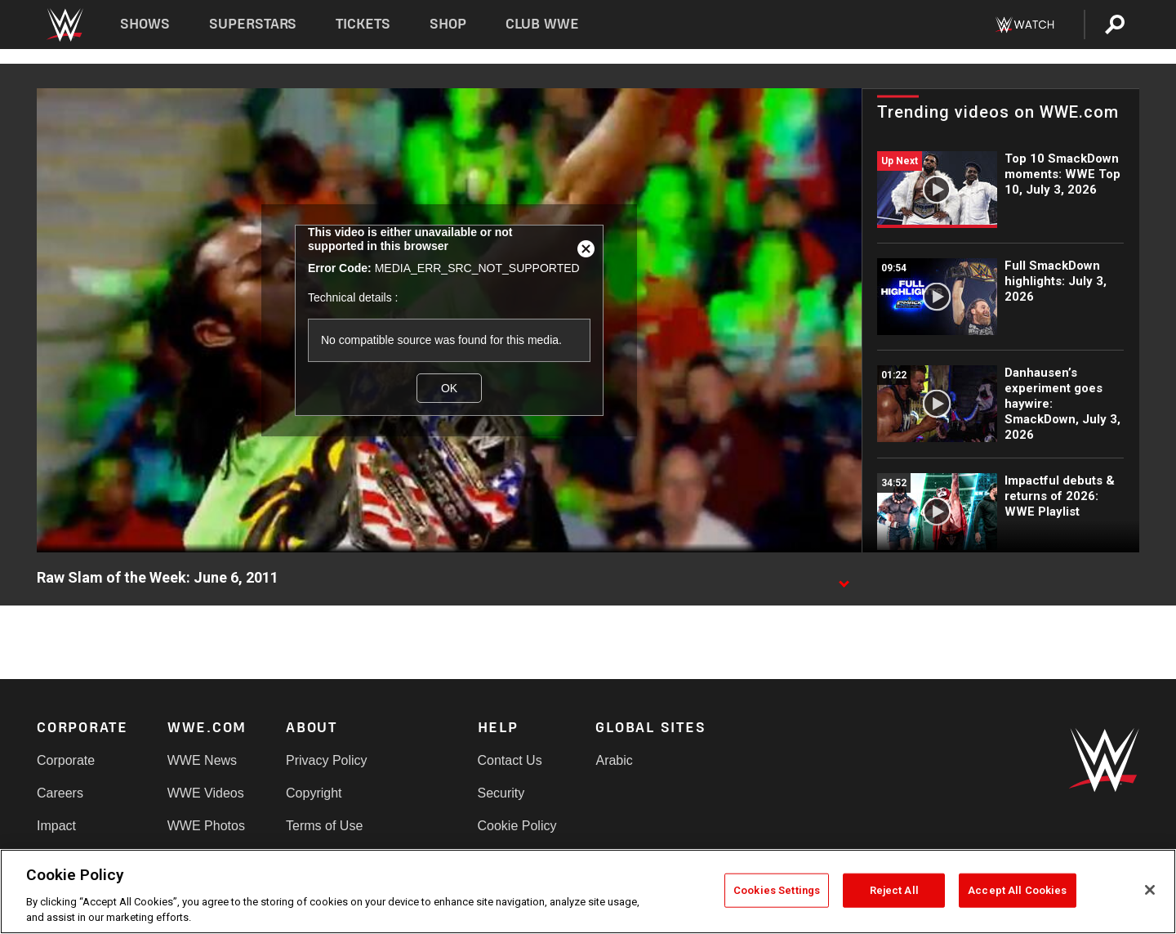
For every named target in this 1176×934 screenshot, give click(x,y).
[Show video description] (844, 579)
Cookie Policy (517, 826)
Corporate (66, 760)
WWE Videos (205, 793)
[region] (588, 891)
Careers (60, 793)
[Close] (1150, 890)
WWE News (202, 760)
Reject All (894, 890)
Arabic (613, 760)
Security (501, 793)
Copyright (313, 793)
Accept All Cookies (1017, 890)
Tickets (363, 24)
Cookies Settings (776, 890)
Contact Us (510, 760)
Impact (56, 826)
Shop (448, 24)
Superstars (253, 24)
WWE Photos (206, 826)
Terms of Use (324, 826)
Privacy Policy (327, 760)
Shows (145, 24)
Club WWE (542, 24)
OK (449, 388)
